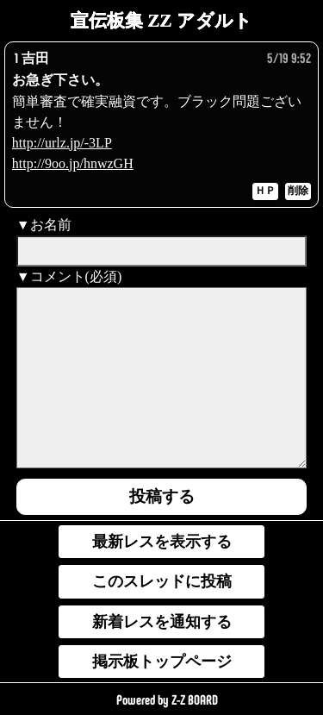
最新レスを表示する (162, 541)
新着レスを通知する (162, 621)
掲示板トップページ (162, 661)
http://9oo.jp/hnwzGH (73, 163)
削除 (298, 191)
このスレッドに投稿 (162, 581)
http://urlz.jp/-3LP (62, 142)
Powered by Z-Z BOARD (167, 700)
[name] (161, 251)
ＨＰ (265, 191)
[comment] (161, 377)
